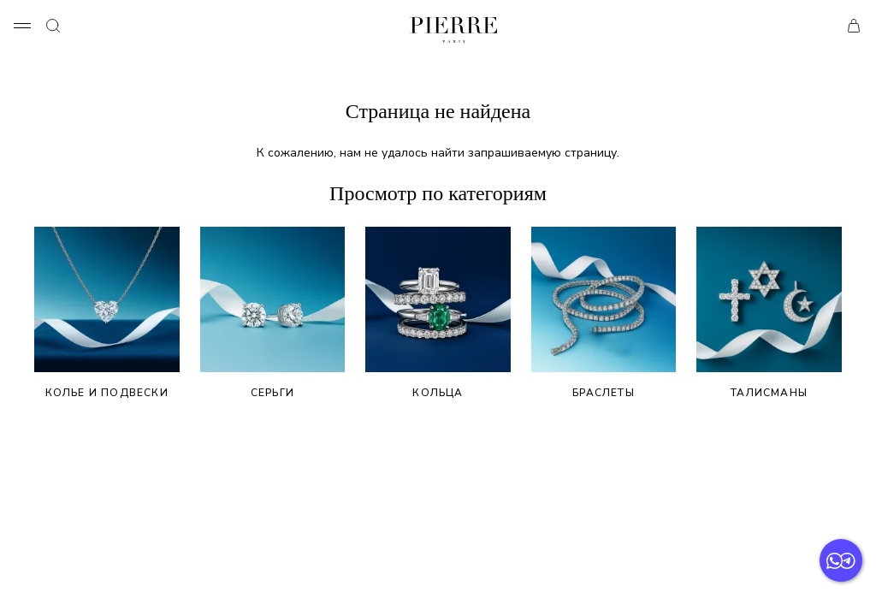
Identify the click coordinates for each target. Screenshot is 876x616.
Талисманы (769, 313)
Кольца (438, 313)
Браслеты (604, 313)
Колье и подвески (107, 313)
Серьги (273, 313)
